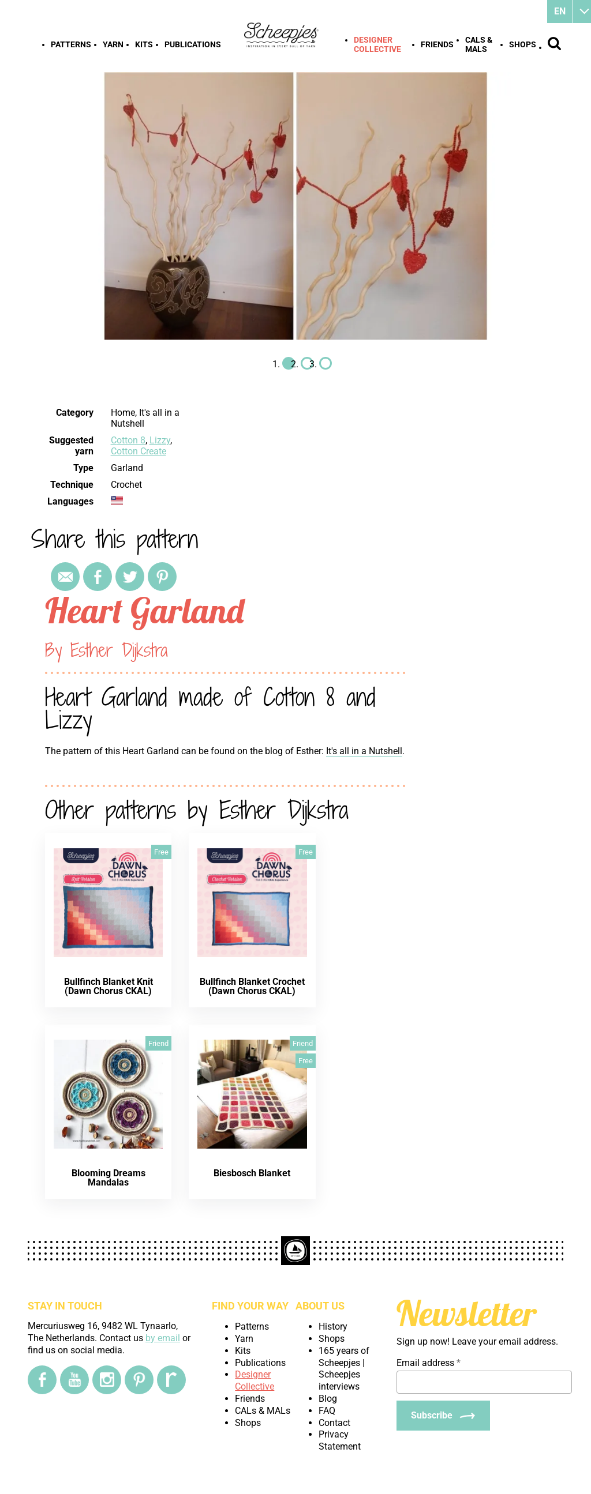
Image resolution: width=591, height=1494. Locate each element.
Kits (144, 44)
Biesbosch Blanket (252, 1173)
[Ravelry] (171, 1379)
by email (162, 1338)
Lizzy (159, 440)
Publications (192, 44)
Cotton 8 (128, 440)
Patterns (71, 44)
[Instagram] (106, 1379)
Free (161, 852)
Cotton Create (138, 451)
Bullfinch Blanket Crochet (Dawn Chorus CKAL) (252, 986)
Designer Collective (377, 44)
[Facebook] (42, 1379)
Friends (437, 44)
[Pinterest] (139, 1379)
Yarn (113, 44)
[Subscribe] (443, 1416)
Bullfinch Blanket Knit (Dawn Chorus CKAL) (108, 986)
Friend (158, 1043)
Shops (522, 44)
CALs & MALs (478, 44)
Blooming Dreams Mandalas (108, 1178)
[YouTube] (74, 1379)
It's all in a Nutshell (364, 751)
